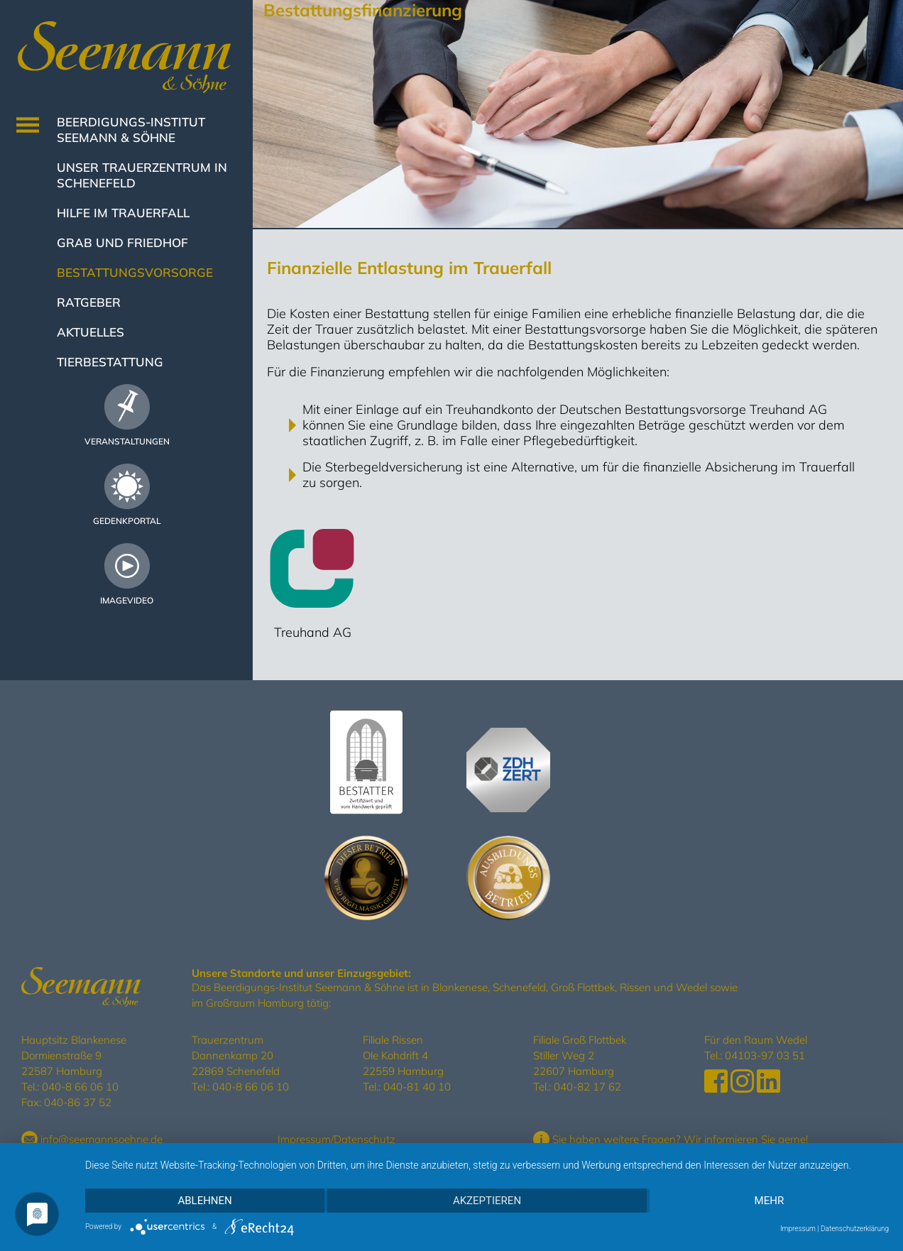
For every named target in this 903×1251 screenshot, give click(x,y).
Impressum (304, 1139)
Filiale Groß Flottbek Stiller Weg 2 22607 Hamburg (579, 1055)
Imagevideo (126, 600)
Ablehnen (204, 1200)
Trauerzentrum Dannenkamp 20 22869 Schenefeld (236, 1055)
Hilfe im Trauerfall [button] (123, 212)
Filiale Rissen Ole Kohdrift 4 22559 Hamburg (403, 1055)
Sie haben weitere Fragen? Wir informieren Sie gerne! (670, 1139)
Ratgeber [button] (89, 302)
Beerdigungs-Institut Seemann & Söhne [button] (131, 129)
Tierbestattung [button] (110, 361)
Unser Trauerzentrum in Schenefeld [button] (142, 175)
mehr (769, 1200)
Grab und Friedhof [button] (122, 242)
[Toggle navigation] (27, 125)
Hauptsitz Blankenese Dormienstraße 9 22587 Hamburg (73, 1055)
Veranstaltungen (127, 441)
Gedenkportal (127, 520)
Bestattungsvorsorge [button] (135, 272)
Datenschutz (364, 1139)
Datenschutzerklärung (855, 1229)
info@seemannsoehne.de (92, 1139)
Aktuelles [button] (90, 331)
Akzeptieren (487, 1200)
